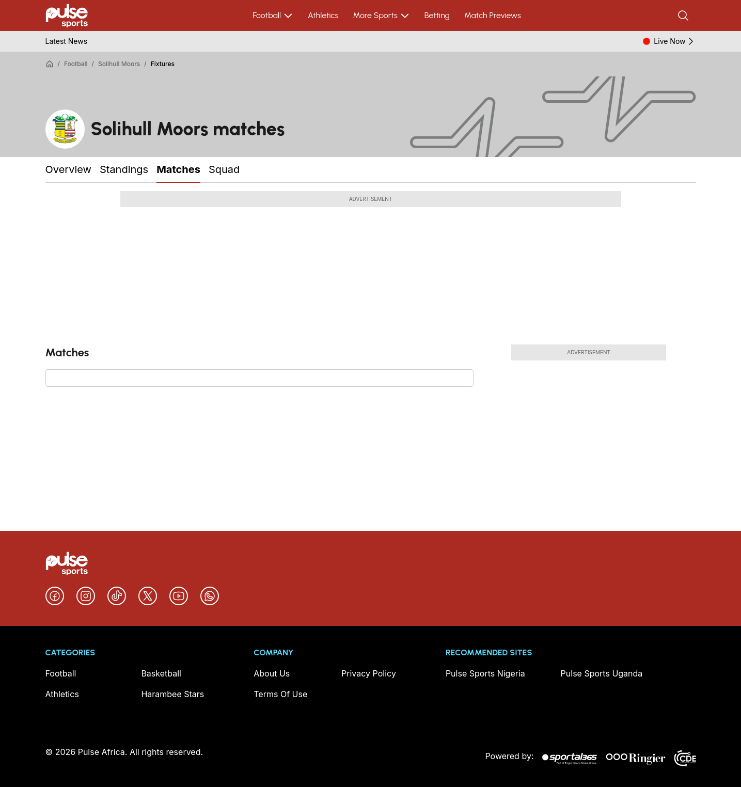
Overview (68, 169)
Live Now (675, 41)
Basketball (161, 673)
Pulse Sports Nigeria (485, 673)
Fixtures (163, 64)
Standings (124, 169)
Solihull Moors (119, 64)
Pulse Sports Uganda (602, 673)
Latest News (66, 41)
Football (273, 15)
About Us (272, 673)
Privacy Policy (368, 673)
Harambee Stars (172, 694)
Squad (224, 169)
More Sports (381, 15)
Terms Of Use (280, 694)
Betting (437, 15)
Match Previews (492, 15)
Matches (178, 169)
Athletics (323, 15)
